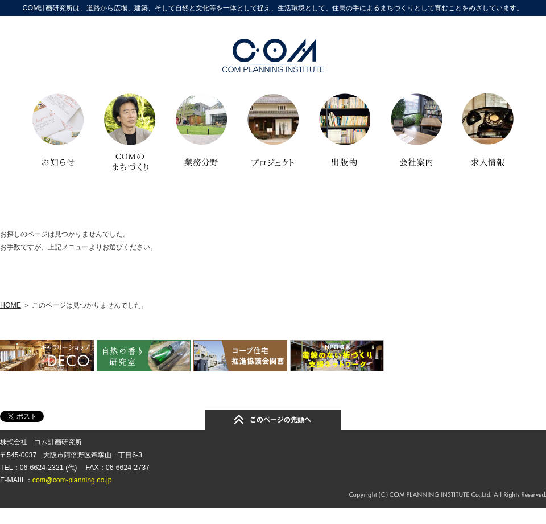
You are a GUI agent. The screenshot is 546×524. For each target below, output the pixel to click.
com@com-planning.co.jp (72, 480)
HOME (10, 305)
